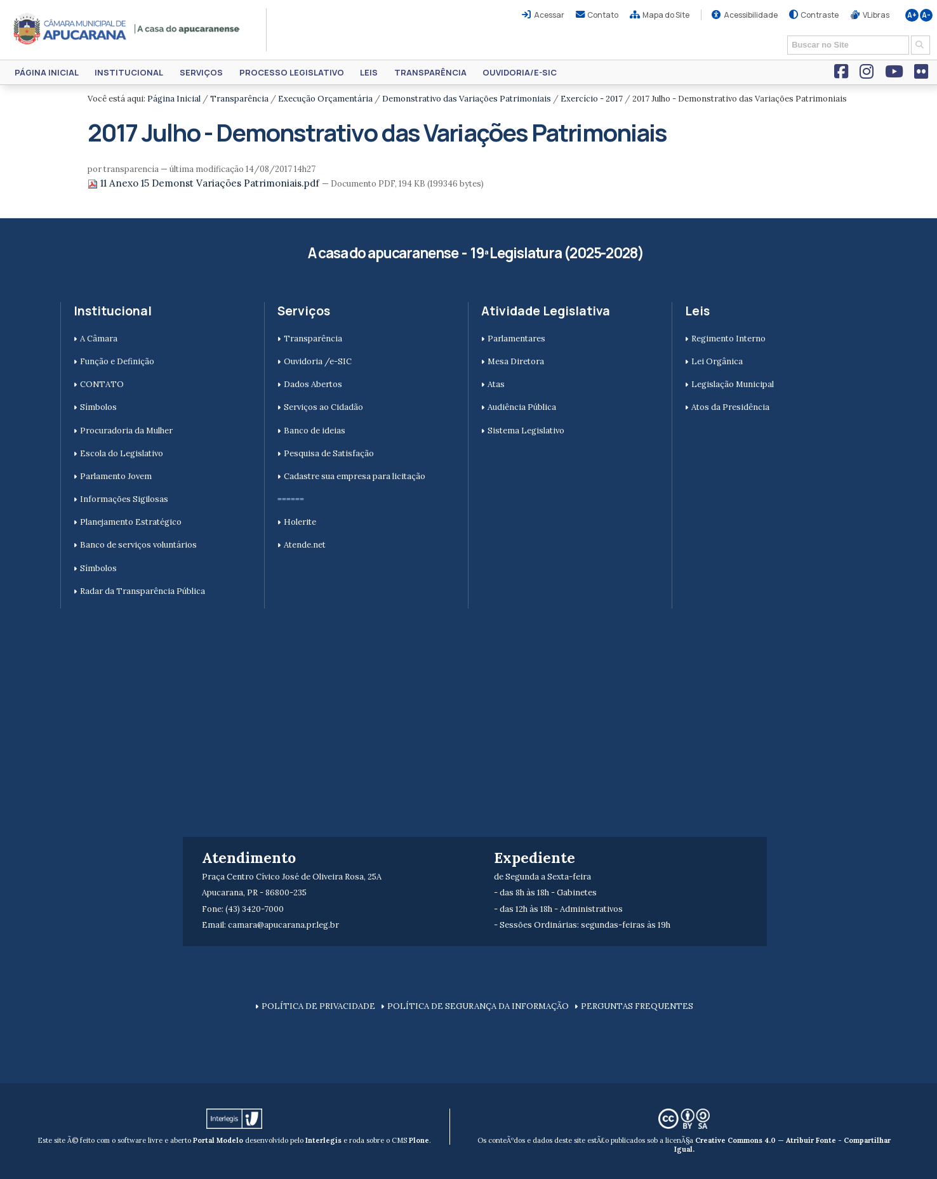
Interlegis (323, 1140)
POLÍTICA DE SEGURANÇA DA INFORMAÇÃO (478, 1006)
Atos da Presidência (730, 407)
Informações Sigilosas (124, 499)
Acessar (549, 15)
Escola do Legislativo (121, 453)
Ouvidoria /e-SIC (318, 361)
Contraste (820, 15)
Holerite (300, 522)
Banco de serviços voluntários (138, 544)
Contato (602, 15)
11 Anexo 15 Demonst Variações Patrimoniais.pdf (205, 183)
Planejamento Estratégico (131, 522)
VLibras (876, 15)
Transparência (430, 72)
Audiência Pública (522, 407)
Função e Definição (117, 361)
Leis (369, 72)
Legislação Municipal (732, 384)
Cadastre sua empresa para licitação (354, 476)
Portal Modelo (218, 1140)
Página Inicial (47, 72)
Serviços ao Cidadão (323, 407)
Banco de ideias (314, 430)
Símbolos (98, 407)
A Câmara (98, 338)
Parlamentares (516, 338)
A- (926, 15)
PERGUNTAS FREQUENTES (637, 1006)
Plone (419, 1140)
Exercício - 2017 (592, 98)
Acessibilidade (751, 15)
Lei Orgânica (717, 361)
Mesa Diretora (516, 361)
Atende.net (305, 544)
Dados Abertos (313, 384)
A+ (912, 15)
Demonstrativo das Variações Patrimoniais (466, 98)
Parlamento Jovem (116, 476)
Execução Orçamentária (325, 98)
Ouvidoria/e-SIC (519, 72)
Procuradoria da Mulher (126, 430)
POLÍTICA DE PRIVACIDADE (318, 1006)
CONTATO (102, 384)
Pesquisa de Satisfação (329, 453)
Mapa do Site (665, 15)
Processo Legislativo (291, 72)
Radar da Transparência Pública (142, 591)
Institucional (129, 72)
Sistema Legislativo (526, 430)
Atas (496, 384)
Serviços (201, 72)
